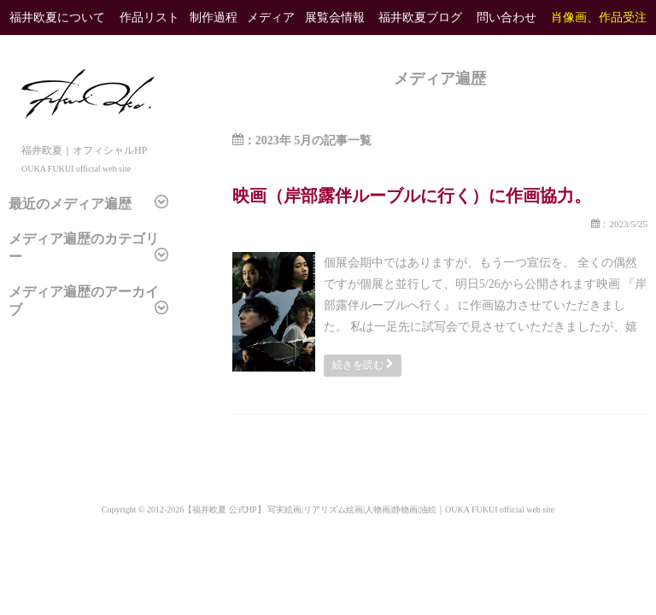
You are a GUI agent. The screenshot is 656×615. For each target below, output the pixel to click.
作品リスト (149, 17)
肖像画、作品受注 (599, 17)
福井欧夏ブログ (420, 17)
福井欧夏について (57, 17)
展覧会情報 (335, 17)
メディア (271, 17)
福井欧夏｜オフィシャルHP (88, 149)
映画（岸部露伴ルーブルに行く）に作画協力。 (411, 195)
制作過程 (213, 17)
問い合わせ (506, 17)
